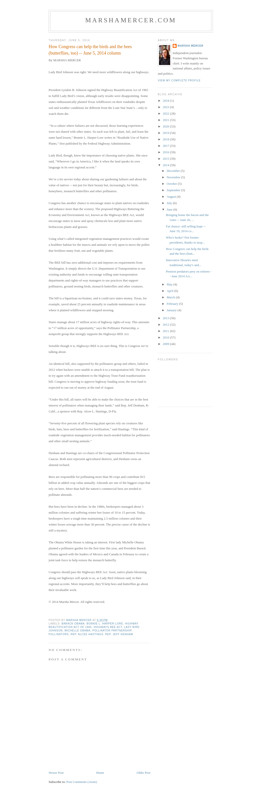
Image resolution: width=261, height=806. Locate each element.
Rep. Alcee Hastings (87, 634)
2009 (166, 344)
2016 (166, 152)
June (170, 209)
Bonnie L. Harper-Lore (105, 623)
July (170, 203)
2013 (166, 318)
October (172, 184)
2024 (166, 100)
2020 (166, 126)
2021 (166, 120)
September (174, 190)
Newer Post (56, 773)
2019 (166, 133)
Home (100, 773)
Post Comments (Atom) (81, 782)
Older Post (143, 773)
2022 (166, 113)
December (174, 171)
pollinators (59, 634)
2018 (166, 139)
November (174, 177)
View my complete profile (179, 80)
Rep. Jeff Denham (119, 634)
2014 (166, 165)
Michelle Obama (77, 630)
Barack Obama (73, 623)
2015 (166, 158)
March (171, 297)
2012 (166, 324)
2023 (166, 107)
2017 (166, 146)
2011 (166, 331)
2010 (166, 337)
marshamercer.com (130, 20)
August (172, 196)
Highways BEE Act (108, 627)
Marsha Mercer (190, 45)
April (170, 291)
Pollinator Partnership (111, 630)
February (173, 304)
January (172, 310)
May (170, 284)
